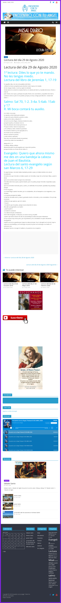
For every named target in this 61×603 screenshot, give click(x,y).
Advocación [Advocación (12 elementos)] (54, 532)
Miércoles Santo (30, 546)
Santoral (7, 480)
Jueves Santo (17, 504)
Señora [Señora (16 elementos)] (54, 583)
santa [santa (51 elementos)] (50, 578)
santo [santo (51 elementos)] (55, 578)
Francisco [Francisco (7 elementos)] (52, 543)
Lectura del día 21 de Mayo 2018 (29, 284)
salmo (29, 62)
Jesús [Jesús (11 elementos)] (55, 547)
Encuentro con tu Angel (12, 401)
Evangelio (18, 62)
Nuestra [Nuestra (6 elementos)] (56, 560)
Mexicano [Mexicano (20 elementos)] (51, 557)
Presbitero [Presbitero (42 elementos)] (52, 568)
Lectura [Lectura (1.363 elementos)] (53, 551)
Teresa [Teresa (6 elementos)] (56, 585)
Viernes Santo (17, 495)
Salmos (39, 543)
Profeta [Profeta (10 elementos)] (50, 570)
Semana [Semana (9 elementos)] (55, 582)
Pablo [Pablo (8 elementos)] (50, 564)
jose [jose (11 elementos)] (50, 548)
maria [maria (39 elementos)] (50, 554)
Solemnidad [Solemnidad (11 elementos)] (51, 585)
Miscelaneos (40, 535)
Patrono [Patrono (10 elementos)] (50, 566)
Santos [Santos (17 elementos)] (50, 582)
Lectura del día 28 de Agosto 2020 (18, 257)
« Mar (4, 551)
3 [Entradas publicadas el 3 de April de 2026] (16, 537)
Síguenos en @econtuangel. (10, 411)
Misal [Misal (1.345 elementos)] (51, 560)
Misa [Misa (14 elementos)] (55, 557)
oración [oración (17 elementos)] (56, 563)
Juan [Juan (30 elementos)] (52, 548)
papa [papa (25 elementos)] (53, 565)
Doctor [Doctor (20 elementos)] (53, 535)
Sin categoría (40, 548)
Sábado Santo (9, 483)
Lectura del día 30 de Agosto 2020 (42, 265)
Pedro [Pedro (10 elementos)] (54, 566)
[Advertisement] (30, 242)
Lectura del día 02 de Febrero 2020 (48, 284)
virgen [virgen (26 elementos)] (50, 587)
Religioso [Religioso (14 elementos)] (51, 571)
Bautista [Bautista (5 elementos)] (54, 534)
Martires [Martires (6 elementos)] (55, 556)
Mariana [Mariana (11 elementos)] (55, 554)
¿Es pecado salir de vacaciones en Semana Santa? (27, 512)
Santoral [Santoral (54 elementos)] (51, 580)
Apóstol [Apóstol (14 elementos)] (51, 534)
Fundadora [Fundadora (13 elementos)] (51, 547)
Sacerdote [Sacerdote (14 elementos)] (51, 573)
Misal (6, 57)
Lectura (22, 62)
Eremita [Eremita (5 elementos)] (50, 537)
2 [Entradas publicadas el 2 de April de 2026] (13, 537)
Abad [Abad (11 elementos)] (50, 532)
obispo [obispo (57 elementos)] (51, 563)
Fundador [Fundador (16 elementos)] (51, 545)
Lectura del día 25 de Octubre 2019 (11, 284)
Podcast (39, 540)
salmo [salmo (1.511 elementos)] (52, 575)
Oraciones (40, 538)
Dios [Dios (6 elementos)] (49, 535)
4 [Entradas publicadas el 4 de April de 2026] (19, 537)
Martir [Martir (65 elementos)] (51, 556)
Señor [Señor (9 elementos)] (50, 583)
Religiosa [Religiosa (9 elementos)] (54, 570)
